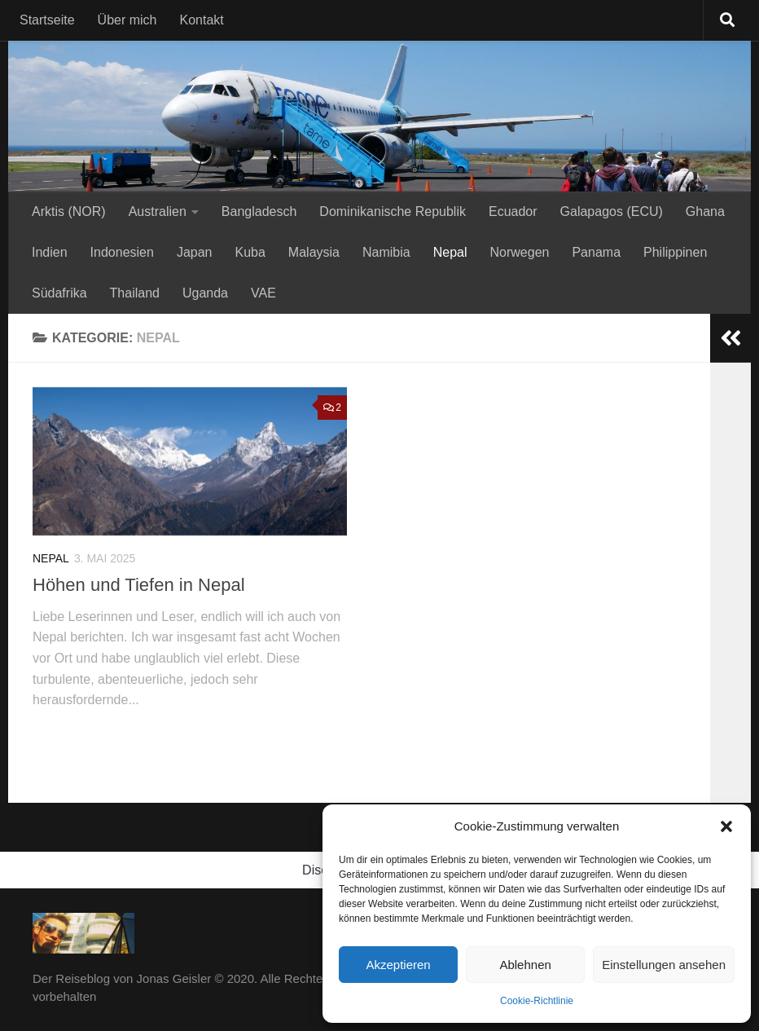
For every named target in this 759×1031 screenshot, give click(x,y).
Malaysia (314, 252)
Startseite (47, 20)
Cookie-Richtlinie (536, 1001)
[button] (726, 826)
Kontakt (202, 20)
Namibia (386, 252)
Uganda (205, 293)
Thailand (135, 293)
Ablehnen (525, 965)
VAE (263, 293)
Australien (157, 211)
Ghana (705, 211)
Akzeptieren (398, 965)
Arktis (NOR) (69, 211)
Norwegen (520, 252)
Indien (50, 252)
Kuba (250, 252)
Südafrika (59, 293)
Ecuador (513, 211)
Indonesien (122, 252)
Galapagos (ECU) (611, 211)
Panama (596, 252)
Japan (195, 252)
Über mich (127, 20)
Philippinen (675, 252)
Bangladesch (259, 211)
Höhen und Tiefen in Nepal (139, 585)
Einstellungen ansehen (664, 965)
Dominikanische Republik (392, 211)
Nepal (450, 252)
